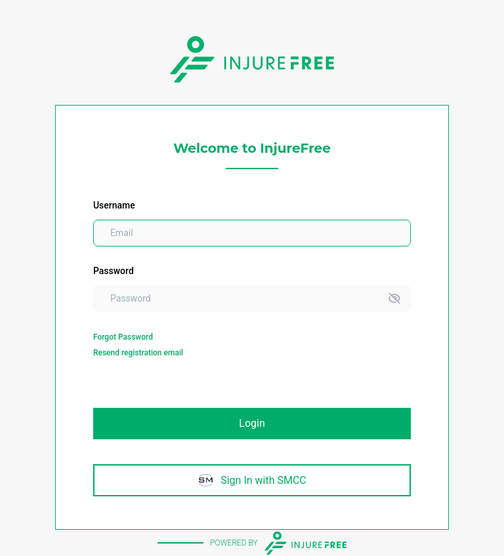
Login (251, 423)
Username (114, 205)
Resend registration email (138, 352)
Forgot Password (123, 337)
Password (113, 271)
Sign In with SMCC (252, 480)
